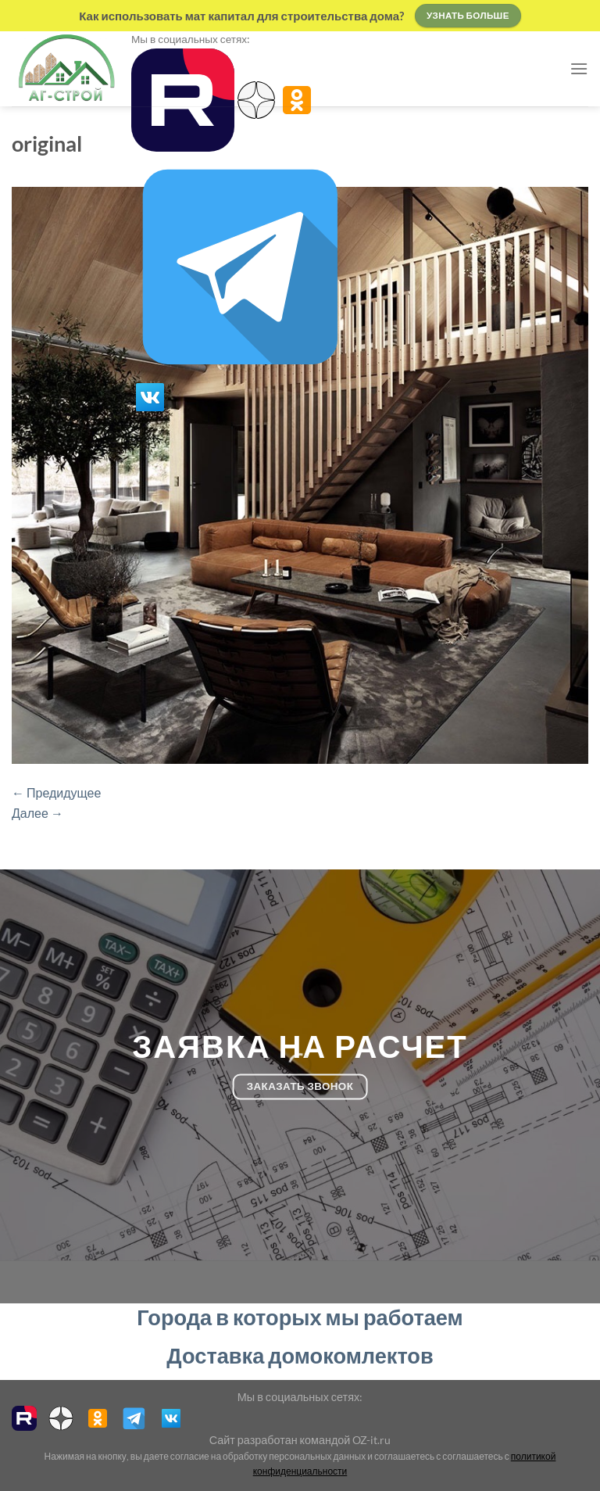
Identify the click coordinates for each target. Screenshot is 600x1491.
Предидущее (56, 792)
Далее (37, 812)
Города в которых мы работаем (299, 1317)
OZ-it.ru (371, 1439)
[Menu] (579, 68)
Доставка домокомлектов (299, 1355)
